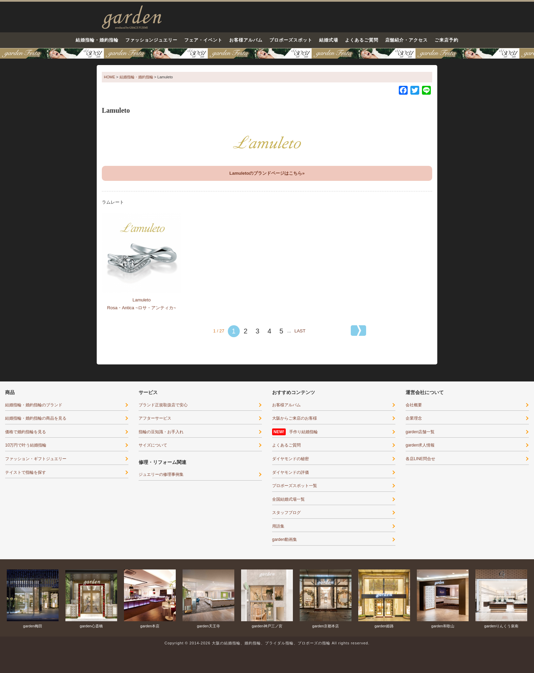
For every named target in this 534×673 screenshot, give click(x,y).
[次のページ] (358, 330)
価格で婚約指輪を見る (25, 431)
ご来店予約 (446, 40)
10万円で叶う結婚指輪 (25, 445)
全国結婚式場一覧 (288, 499)
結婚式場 (328, 40)
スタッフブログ (286, 512)
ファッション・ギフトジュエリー (35, 458)
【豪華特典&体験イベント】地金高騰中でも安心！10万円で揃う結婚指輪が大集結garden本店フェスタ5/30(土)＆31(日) (267, 53)
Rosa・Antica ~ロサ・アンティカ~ (141, 307)
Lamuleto (141, 299)
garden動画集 (284, 539)
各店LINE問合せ (420, 458)
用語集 (278, 526)
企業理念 (414, 418)
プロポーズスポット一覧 (294, 485)
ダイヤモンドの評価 (290, 472)
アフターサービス (155, 418)
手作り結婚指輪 (303, 431)
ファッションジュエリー (151, 40)
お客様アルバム (246, 40)
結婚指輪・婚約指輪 (97, 40)
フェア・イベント (203, 40)
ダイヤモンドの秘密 (290, 458)
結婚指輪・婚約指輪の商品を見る (35, 418)
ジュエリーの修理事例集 (161, 474)
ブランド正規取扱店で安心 (163, 405)
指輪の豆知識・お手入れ (161, 431)
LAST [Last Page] (299, 330)
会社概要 (414, 405)
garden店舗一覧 (420, 431)
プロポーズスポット (290, 40)
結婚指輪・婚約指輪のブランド (33, 405)
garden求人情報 (420, 445)
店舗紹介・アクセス (406, 40)
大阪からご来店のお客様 (294, 418)
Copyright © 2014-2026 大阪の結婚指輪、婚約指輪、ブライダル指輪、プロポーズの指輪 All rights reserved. (267, 643)
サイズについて (153, 445)
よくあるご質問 (361, 40)
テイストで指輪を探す (25, 472)
